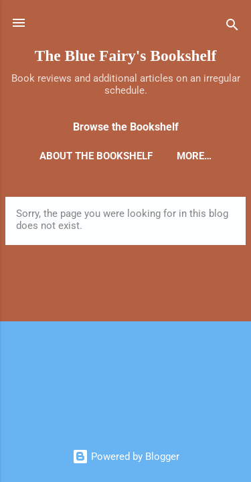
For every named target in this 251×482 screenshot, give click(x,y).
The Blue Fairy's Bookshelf (126, 55)
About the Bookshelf (96, 156)
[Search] (232, 27)
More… (194, 156)
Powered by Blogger (125, 457)
